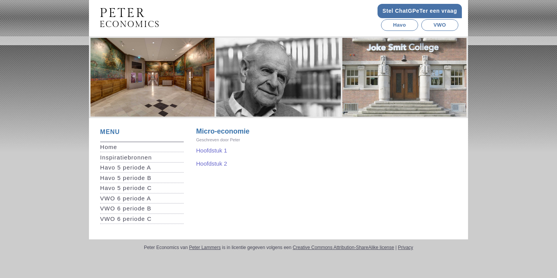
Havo (399, 25)
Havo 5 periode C (126, 188)
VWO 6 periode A (125, 198)
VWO (440, 25)
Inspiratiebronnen (126, 157)
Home (108, 147)
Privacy (405, 247)
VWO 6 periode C (126, 218)
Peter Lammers (205, 247)
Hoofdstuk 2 (211, 163)
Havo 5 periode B (126, 178)
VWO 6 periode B (125, 208)
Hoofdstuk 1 (211, 150)
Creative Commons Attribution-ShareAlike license (343, 247)
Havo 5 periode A (125, 167)
